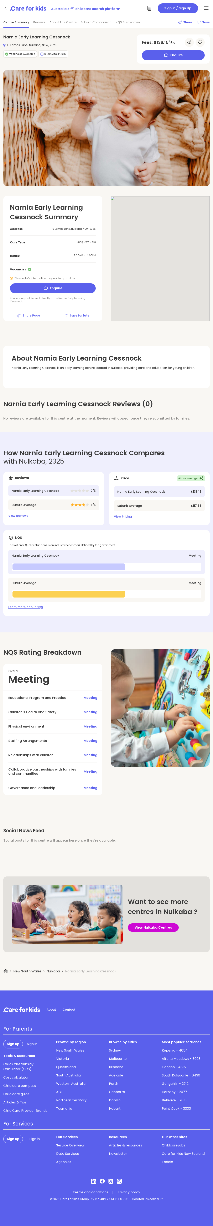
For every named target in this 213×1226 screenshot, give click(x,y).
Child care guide (16, 1094)
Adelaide (116, 1075)
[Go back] (5, 8)
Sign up (13, 1044)
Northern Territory (71, 1100)
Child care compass (19, 1085)
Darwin (114, 1100)
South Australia (68, 1075)
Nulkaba (53, 971)
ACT (59, 1092)
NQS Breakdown (127, 22)
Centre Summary (16, 22)
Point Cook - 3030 (176, 1108)
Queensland (66, 1067)
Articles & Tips (15, 1102)
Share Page (28, 315)
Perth (113, 1083)
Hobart (115, 1108)
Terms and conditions (90, 1192)
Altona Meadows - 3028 (181, 1058)
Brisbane (116, 1067)
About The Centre (63, 22)
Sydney (115, 1050)
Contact (69, 1010)
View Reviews (18, 516)
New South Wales (27, 971)
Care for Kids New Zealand (183, 1153)
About (51, 1010)
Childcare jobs (173, 1145)
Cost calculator (16, 1077)
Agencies (63, 1162)
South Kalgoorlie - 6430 (181, 1075)
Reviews (39, 22)
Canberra (117, 1092)
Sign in (32, 1044)
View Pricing (123, 516)
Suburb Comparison (96, 22)
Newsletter (118, 1153)
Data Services (67, 1153)
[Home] (5, 971)
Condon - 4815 (174, 1067)
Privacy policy (129, 1192)
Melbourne (118, 1058)
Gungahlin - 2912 (175, 1083)
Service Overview (70, 1145)
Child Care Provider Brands (25, 1110)
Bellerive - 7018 (174, 1100)
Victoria (62, 1058)
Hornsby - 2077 (174, 1092)
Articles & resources (125, 1145)
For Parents (17, 1029)
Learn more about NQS (25, 607)
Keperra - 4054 (175, 1050)
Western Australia (70, 1083)
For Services (18, 1123)
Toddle (167, 1162)
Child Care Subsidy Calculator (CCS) (18, 1066)
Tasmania (64, 1108)
